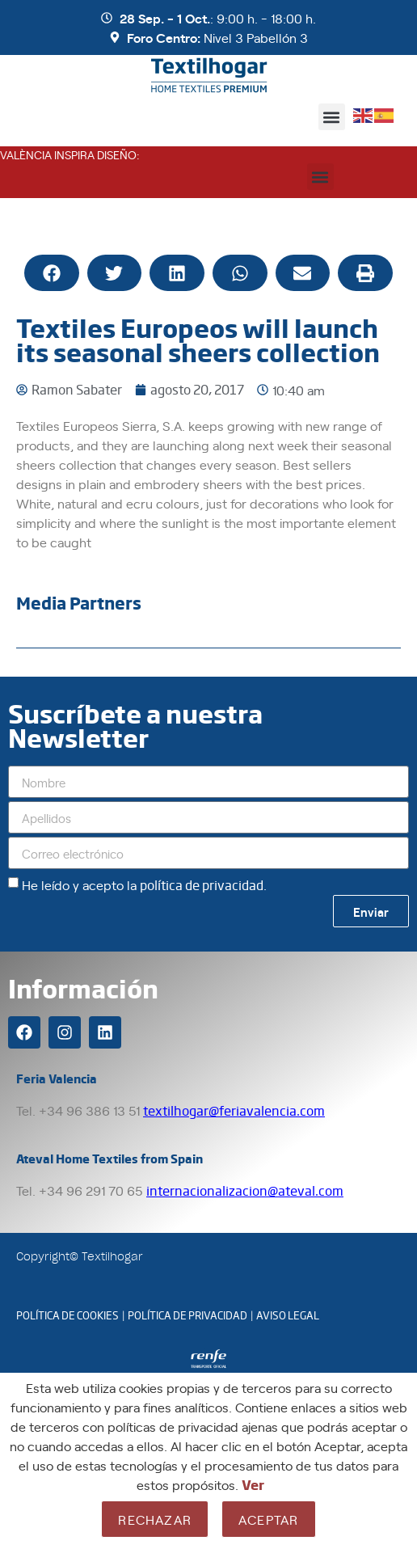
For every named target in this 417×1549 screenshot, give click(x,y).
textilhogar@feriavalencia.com (234, 1110)
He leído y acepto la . (144, 884)
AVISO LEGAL (287, 1315)
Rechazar (155, 1519)
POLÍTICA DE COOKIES (67, 1315)
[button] (331, 116)
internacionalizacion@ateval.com (244, 1190)
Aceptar (268, 1519)
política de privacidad (201, 885)
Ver (253, 1484)
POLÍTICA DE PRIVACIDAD (187, 1315)
